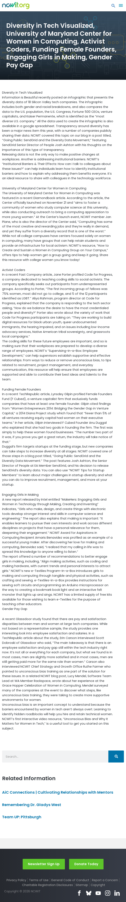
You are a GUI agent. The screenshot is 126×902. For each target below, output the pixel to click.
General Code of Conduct (70, 880)
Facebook (79, 893)
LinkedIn (117, 893)
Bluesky (88, 893)
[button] (113, 7)
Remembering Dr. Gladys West (31, 804)
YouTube (98, 893)
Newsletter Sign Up (44, 864)
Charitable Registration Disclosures (47, 885)
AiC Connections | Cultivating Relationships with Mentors (57, 792)
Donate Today (86, 864)
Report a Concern (105, 880)
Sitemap (82, 885)
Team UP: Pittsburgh (21, 817)
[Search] (116, 757)
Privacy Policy (16, 880)
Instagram (107, 893)
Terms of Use (39, 880)
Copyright (98, 885)
